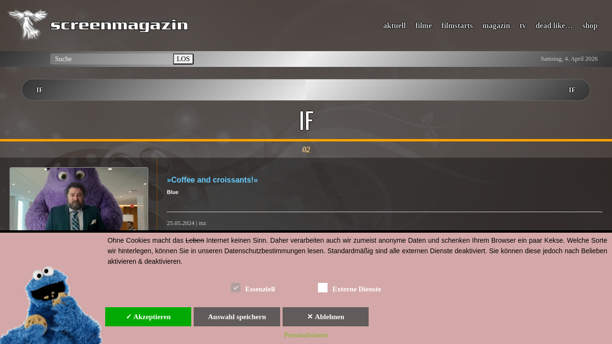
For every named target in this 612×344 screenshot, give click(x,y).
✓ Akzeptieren (148, 317)
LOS (183, 59)
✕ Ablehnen (325, 317)
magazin (496, 26)
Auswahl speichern (237, 317)
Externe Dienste (349, 287)
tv (523, 26)
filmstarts (457, 26)
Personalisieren (306, 335)
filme (423, 26)
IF (39, 90)
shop (590, 26)
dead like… (554, 26)
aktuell (394, 26)
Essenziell (253, 287)
